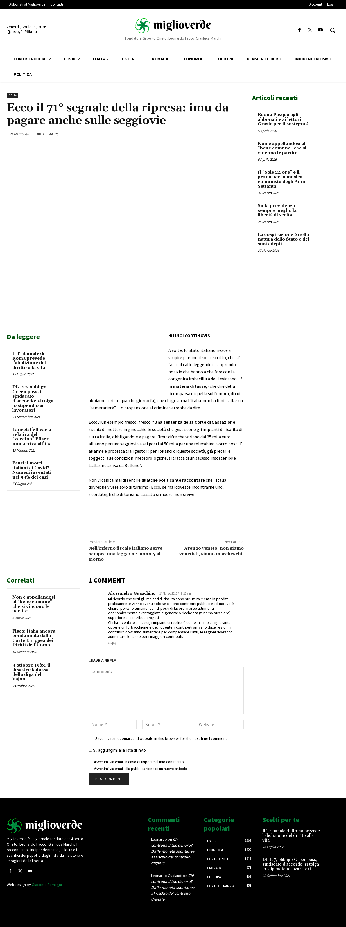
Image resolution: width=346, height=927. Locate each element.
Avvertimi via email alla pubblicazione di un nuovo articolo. (141, 769)
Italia (12, 95)
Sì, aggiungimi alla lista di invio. (118, 750)
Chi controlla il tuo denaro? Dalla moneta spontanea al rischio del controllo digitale (173, 851)
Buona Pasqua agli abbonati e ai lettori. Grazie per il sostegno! (283, 119)
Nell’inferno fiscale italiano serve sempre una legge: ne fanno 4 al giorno (125, 553)
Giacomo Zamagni (47, 884)
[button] (332, 30)
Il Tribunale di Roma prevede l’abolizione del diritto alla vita (29, 360)
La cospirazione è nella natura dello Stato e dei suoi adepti (283, 239)
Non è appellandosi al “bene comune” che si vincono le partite (33, 604)
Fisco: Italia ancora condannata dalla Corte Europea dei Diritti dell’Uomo (33, 638)
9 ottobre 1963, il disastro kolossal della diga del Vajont (31, 672)
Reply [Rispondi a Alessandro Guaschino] (112, 643)
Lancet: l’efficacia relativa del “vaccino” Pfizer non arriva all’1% (31, 436)
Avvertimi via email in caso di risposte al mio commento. (139, 762)
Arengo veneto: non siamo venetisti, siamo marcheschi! (211, 550)
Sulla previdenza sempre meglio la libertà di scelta (277, 210)
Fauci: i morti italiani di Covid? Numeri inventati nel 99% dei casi (31, 470)
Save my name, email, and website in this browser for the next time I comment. (161, 738)
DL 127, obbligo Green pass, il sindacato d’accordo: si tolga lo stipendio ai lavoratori (32, 398)
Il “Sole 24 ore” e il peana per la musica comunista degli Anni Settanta (281, 179)
